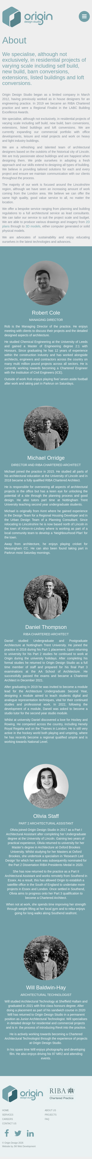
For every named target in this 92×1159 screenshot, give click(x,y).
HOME (5, 1110)
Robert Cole (46, 313)
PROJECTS (50, 1115)
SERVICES (7, 1115)
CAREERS (7, 1119)
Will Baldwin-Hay (46, 987)
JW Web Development (25, 1146)
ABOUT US (50, 1110)
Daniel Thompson (46, 627)
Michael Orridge (46, 458)
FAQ (47, 1119)
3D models (33, 226)
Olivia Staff (46, 816)
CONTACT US (9, 1123)
